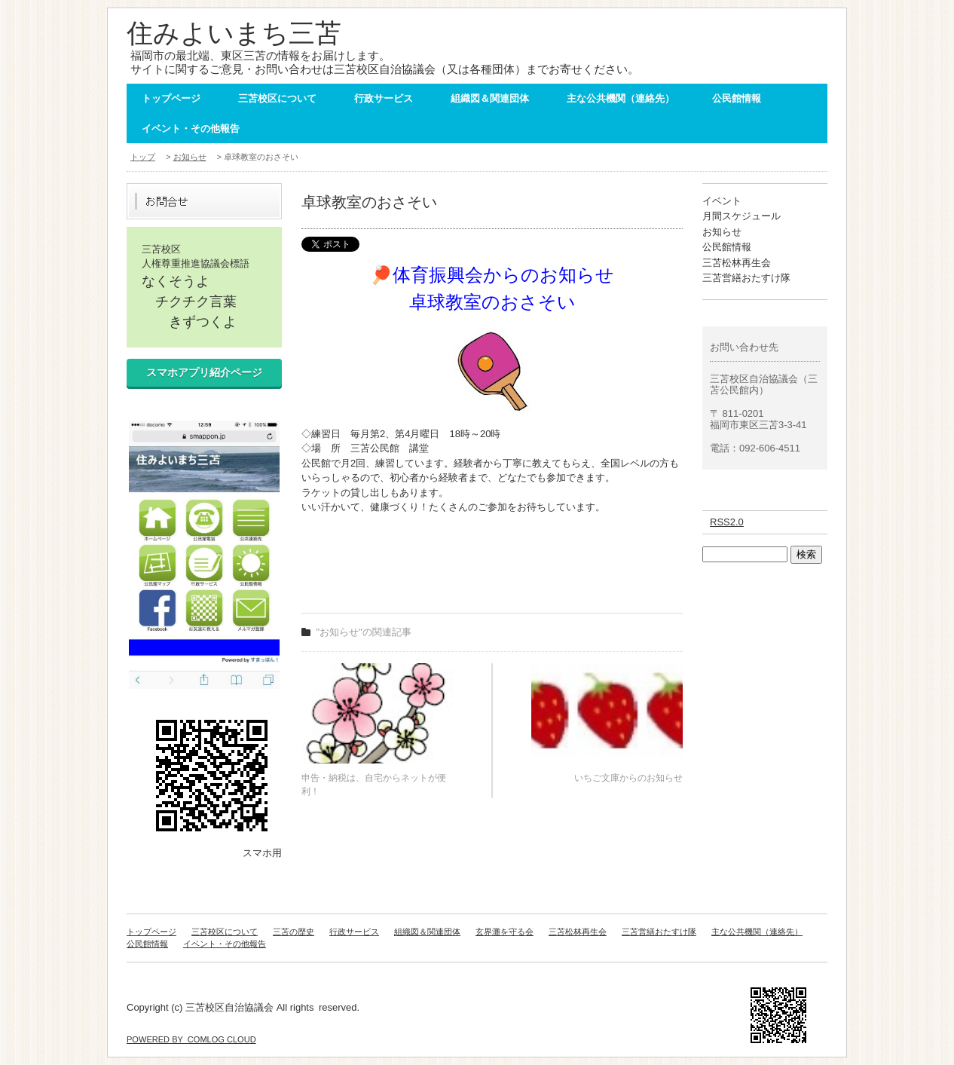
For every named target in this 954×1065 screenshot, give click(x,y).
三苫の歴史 (293, 931)
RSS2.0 (727, 522)
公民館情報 (736, 98)
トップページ (171, 98)
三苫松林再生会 (736, 262)
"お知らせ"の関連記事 (363, 632)
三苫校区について (277, 98)
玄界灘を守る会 (504, 931)
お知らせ (189, 156)
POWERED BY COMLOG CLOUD (191, 1039)
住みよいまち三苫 (234, 32)
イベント (721, 201)
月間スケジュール (741, 216)
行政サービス (383, 98)
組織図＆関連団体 (490, 98)
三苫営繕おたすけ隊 (746, 277)
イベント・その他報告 (191, 128)
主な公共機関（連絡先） (620, 98)
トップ (142, 156)
